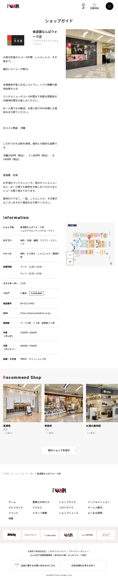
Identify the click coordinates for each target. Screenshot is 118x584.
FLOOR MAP (36, 293)
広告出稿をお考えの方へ (83, 565)
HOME (6, 473)
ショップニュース (68, 513)
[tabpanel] (90, 53)
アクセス (37, 507)
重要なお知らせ (41, 502)
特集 (10, 518)
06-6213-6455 (27, 303)
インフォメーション (99, 502)
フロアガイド (66, 507)
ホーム (12, 502)
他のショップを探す (59, 450)
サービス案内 (95, 507)
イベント (13, 513)
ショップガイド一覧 (23, 473)
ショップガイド (67, 502)
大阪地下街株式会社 (37, 551)
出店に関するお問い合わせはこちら (38, 565)
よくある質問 (95, 513)
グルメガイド (15, 507)
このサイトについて (57, 551)
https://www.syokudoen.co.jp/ (35, 313)
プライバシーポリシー (78, 551)
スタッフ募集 (39, 513)
